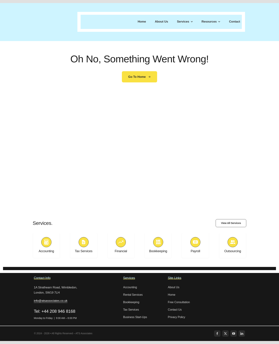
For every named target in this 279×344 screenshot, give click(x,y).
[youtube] (233, 333)
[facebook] (217, 333)
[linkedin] (242, 333)
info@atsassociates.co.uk (50, 300)
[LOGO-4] (49, 18)
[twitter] (225, 333)
